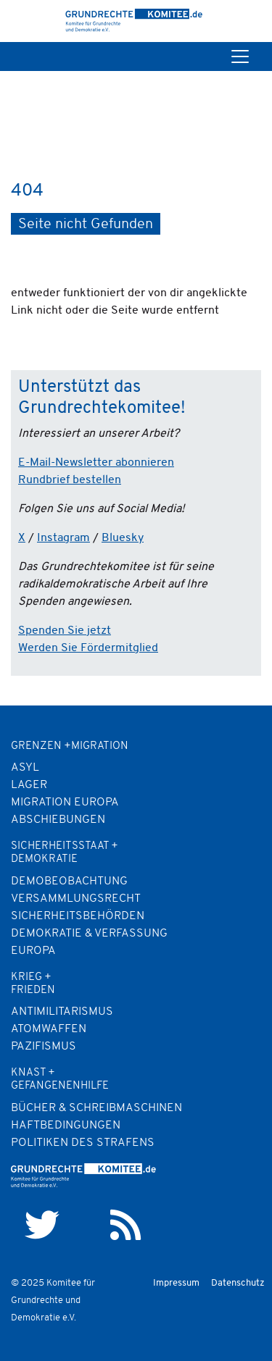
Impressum (176, 1283)
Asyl (25, 768)
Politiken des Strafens (82, 1143)
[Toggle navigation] (240, 56)
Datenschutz (238, 1283)
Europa (33, 951)
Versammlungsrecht (76, 899)
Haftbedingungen (65, 1125)
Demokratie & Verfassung (89, 933)
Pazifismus (43, 1046)
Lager (29, 785)
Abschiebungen (58, 820)
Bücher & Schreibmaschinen (96, 1108)
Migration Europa (65, 802)
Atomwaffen (48, 1029)
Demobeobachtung (69, 881)
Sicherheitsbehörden (77, 916)
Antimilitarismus (62, 1012)
